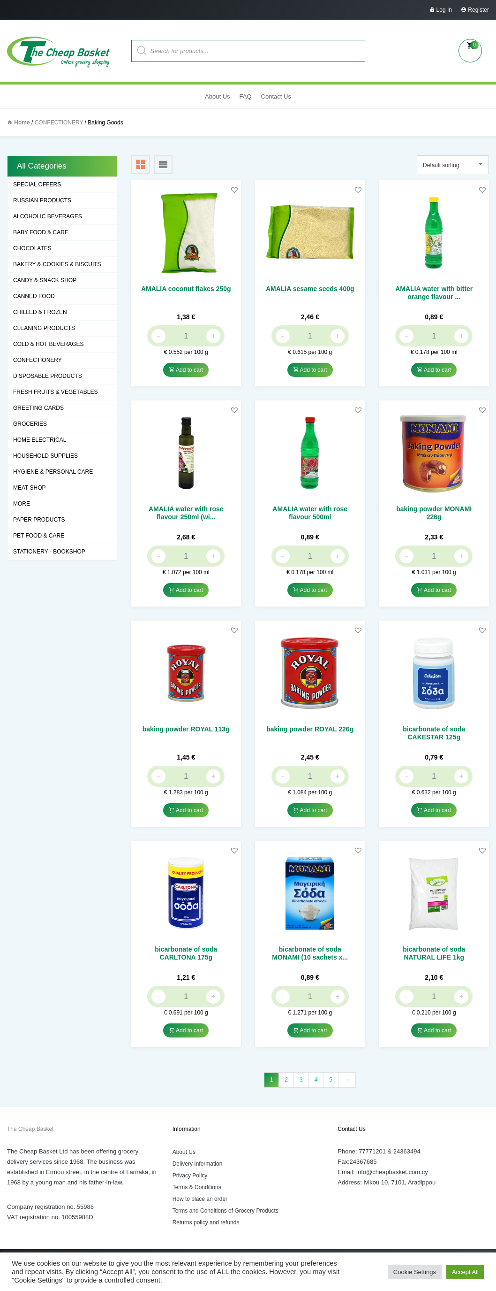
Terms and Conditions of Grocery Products (225, 1210)
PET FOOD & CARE (38, 535)
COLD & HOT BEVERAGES (48, 344)
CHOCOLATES (32, 248)
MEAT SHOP (29, 487)
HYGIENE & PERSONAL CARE (53, 472)
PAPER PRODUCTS (39, 519)
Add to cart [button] (186, 370)
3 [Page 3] (301, 1079)
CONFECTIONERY (59, 122)
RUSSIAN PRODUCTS (42, 200)
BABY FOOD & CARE (40, 232)
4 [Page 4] (316, 1079)
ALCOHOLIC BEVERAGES (47, 216)
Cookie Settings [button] (414, 1272)
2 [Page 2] (286, 1079)
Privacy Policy (190, 1175)
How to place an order (200, 1199)
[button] (234, 189)
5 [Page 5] (330, 1079)
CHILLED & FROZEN (40, 312)
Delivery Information (198, 1163)
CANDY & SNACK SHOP (44, 280)
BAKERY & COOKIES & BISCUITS (57, 264)
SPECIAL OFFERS (37, 184)
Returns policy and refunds (206, 1222)
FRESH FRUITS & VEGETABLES (55, 392)
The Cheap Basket (30, 1129)
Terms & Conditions (197, 1187)
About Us (217, 96)
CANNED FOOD (34, 296)
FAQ (246, 96)
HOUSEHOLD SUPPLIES (45, 456)
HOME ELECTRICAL (39, 440)
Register (478, 10)
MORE (21, 503)
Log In (444, 10)
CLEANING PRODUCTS (44, 328)
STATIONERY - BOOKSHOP (49, 551)
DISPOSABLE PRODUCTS (47, 376)
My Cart (470, 50)
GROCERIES (30, 424)
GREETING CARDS (38, 408)
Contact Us (276, 96)
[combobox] (453, 164)
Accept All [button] (465, 1272)
